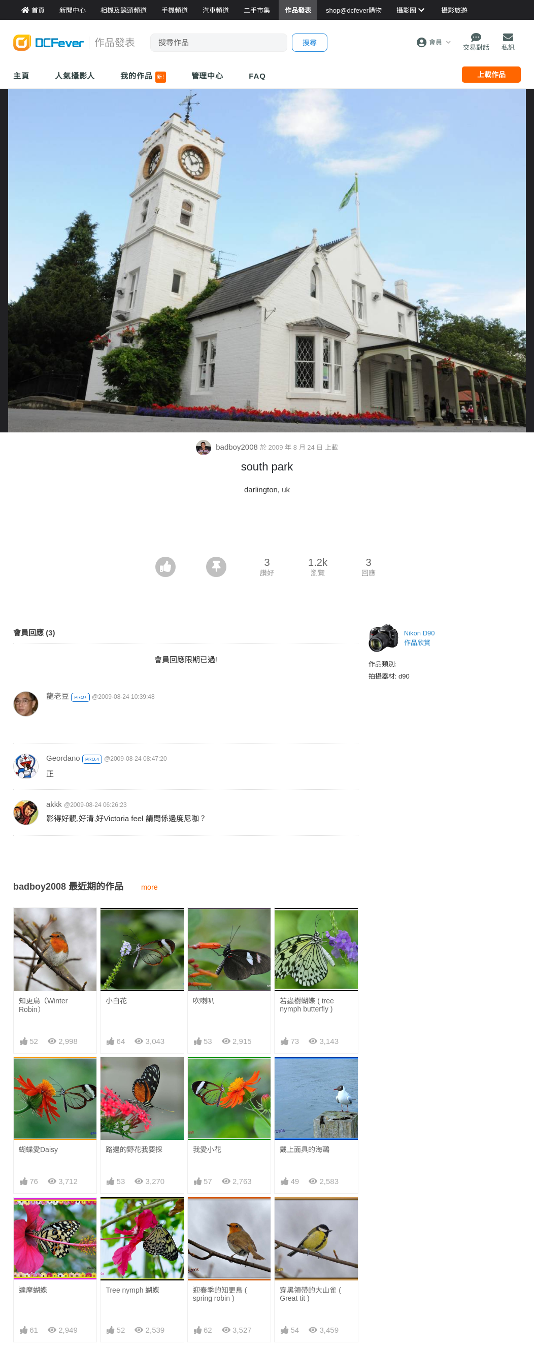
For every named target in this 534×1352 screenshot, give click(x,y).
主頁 (21, 76)
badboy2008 (228, 447)
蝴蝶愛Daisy (38, 1149)
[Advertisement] (267, 529)
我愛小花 (207, 1149)
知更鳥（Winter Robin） (43, 1005)
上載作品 (491, 75)
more (149, 887)
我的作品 (142, 77)
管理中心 (207, 76)
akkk (54, 804)
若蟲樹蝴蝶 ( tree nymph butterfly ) (307, 1005)
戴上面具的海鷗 (304, 1149)
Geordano (63, 758)
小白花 (116, 1001)
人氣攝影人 (75, 76)
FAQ (257, 76)
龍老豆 (57, 696)
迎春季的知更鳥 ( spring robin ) (220, 1294)
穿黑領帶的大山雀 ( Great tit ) (310, 1294)
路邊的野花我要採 (134, 1149)
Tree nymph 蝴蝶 (132, 1290)
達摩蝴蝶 (33, 1290)
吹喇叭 (203, 1001)
